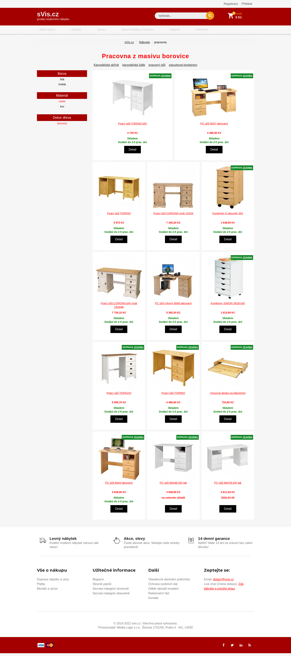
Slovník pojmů (102, 586)
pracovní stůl (156, 68)
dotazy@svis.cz (223, 581)
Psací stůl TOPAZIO (119, 396)
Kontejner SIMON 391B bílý (228, 306)
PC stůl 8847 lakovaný (214, 126)
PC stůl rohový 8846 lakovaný (173, 306)
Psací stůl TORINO (119, 216)
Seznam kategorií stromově (111, 590)
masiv (62, 104)
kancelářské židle (133, 68)
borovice (62, 126)
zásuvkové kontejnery (183, 68)
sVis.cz (53, 15)
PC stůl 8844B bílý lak (173, 486)
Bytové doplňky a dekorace (122, 30)
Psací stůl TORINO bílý (132, 126)
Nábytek (69, 30)
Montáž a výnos (47, 590)
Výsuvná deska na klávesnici (228, 396)
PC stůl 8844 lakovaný (119, 486)
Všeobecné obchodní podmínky (169, 581)
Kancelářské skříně (106, 68)
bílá (62, 82)
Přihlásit (247, 3)
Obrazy (90, 30)
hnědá (62, 87)
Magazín (156, 30)
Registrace (231, 3)
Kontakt (153, 600)
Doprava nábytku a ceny (53, 581)
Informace (178, 30)
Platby (41, 586)
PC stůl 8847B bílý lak (227, 486)
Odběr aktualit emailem (163, 590)
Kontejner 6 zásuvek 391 (227, 216)
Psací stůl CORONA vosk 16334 (173, 216)
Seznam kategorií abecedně (111, 595)
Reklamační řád (158, 595)
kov (62, 109)
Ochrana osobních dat (162, 586)
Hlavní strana (45, 30)
